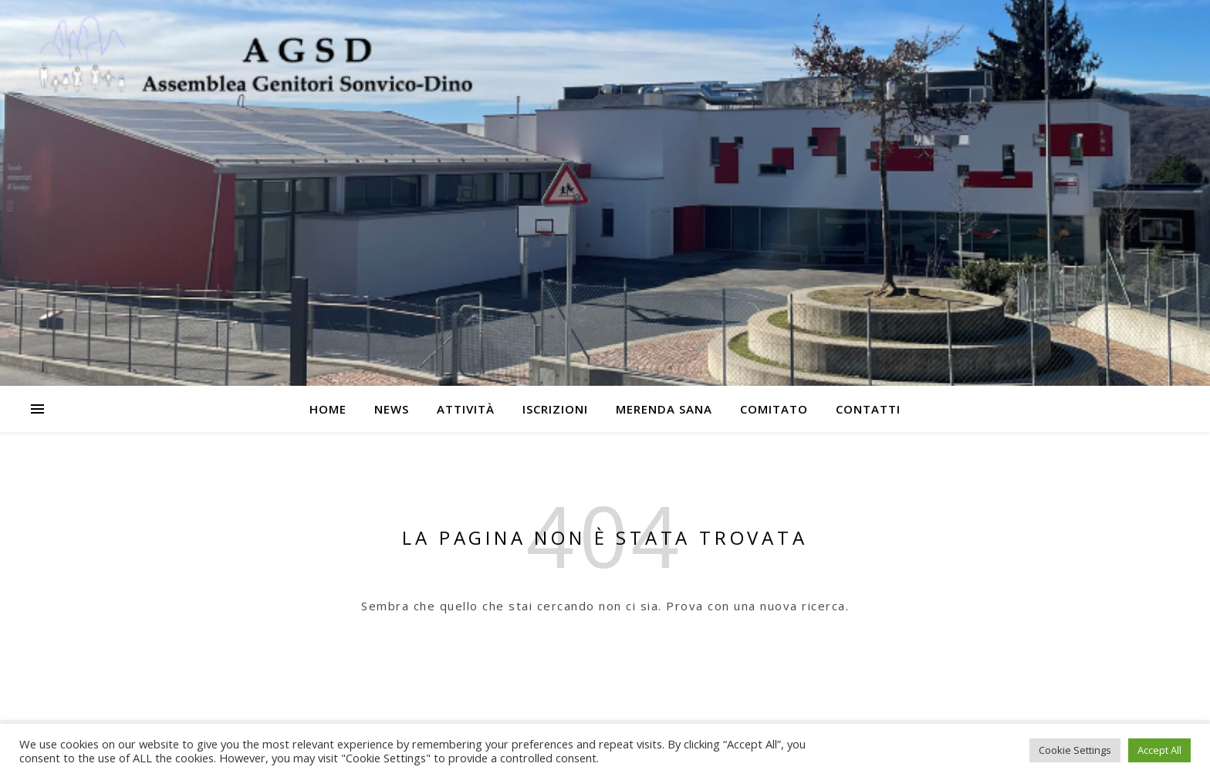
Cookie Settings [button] (1075, 750)
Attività (466, 409)
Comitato (774, 409)
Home (327, 409)
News (391, 409)
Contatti (868, 409)
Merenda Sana (664, 409)
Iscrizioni (555, 409)
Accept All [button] (1159, 750)
